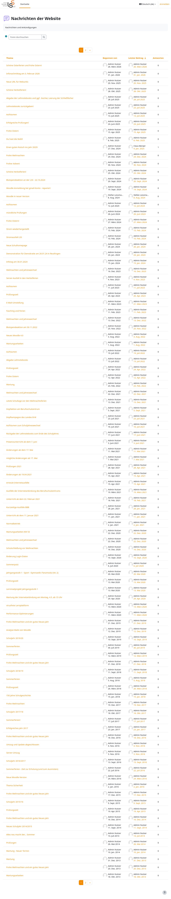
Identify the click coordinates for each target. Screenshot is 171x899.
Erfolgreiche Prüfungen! (24, 122)
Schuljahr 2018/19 (21, 670)
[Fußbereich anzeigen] (164, 892)
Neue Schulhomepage (23, 245)
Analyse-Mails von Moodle (25, 630)
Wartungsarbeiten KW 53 (24, 531)
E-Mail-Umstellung (21, 302)
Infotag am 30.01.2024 (23, 261)
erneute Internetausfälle (24, 482)
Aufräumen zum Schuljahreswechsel (30, 425)
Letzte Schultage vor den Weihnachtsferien (33, 400)
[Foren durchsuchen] (31, 37)
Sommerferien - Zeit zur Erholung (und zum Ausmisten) (39, 769)
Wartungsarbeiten (21, 343)
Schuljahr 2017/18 (21, 711)
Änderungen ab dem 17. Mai (26, 450)
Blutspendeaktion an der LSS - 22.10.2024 (32, 180)
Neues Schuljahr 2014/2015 (25, 826)
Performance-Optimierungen (26, 613)
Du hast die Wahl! (21, 139)
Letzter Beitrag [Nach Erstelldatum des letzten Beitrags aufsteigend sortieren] (129, 58)
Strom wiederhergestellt (24, 229)
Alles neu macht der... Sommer (27, 834)
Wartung (17, 384)
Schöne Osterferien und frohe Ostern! (30, 65)
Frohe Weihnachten (22, 155)
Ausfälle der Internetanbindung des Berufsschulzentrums (40, 490)
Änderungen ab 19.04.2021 (25, 474)
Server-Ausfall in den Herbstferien (28, 278)
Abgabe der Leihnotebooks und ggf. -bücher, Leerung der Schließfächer (46, 98)
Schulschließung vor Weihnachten (28, 548)
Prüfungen (18, 842)
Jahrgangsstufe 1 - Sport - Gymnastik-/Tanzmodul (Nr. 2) (39, 572)
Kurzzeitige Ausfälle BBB (24, 507)
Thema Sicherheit (21, 785)
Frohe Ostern (19, 130)
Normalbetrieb (20, 523)
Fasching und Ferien (22, 310)
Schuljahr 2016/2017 (22, 760)
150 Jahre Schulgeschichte (25, 695)
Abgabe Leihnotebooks (23, 360)
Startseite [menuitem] (24, 4)
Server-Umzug (19, 752)
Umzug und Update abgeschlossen (29, 744)
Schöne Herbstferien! (22, 90)
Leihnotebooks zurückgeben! (26, 106)
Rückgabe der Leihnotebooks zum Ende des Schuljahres (39, 433)
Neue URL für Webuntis (24, 81)
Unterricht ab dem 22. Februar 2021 (29, 499)
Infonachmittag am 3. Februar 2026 (29, 73)
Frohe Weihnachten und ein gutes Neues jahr (34, 662)
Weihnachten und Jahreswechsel (28, 270)
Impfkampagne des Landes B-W (28, 417)
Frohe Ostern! (19, 220)
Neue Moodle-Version (23, 777)
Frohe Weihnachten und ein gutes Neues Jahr (34, 621)
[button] (147, 4)
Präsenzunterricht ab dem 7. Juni (28, 441)
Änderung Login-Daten (23, 556)
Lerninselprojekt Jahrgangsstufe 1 (28, 589)
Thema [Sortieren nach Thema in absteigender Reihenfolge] (16, 58)
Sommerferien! (20, 720)
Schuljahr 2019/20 (21, 638)
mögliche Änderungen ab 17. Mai (28, 458)
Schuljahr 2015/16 (21, 801)
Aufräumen (18, 114)
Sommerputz (19, 564)
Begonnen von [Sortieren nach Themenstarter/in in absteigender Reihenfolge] (103, 58)
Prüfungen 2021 (20, 466)
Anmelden (164, 4)
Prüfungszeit (19, 294)
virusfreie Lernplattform (24, 605)
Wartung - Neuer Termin (24, 851)
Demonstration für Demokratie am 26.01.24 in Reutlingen (40, 253)
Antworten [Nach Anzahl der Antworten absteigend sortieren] (151, 58)
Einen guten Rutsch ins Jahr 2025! (28, 147)
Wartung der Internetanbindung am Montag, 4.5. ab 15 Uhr (41, 597)
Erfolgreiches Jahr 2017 (23, 728)
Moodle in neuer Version (24, 196)
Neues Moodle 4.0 (21, 335)
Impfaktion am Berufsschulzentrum (29, 409)
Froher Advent (19, 163)
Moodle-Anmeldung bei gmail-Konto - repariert (35, 188)
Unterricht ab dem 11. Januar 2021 (29, 515)
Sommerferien (19, 646)
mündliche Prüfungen (23, 212)
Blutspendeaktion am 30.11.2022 (28, 327)
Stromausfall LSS (20, 237)
